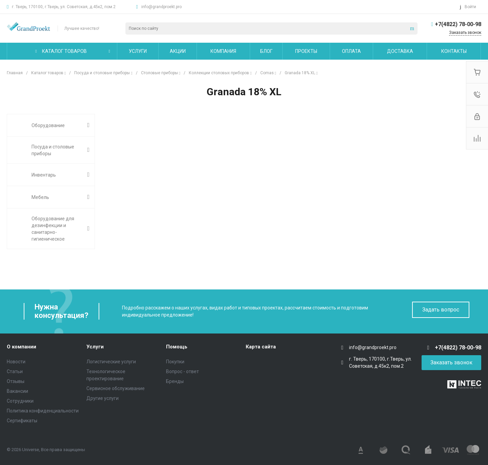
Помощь (176, 347)
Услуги (95, 347)
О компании (21, 347)
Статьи (15, 371)
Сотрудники (20, 401)
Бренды (175, 381)
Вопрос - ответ (182, 371)
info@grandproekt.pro (161, 6)
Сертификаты (22, 420)
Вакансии (17, 391)
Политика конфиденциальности (43, 410)
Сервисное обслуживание (115, 388)
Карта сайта (261, 347)
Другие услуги (102, 398)
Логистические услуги (111, 361)
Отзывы (15, 381)
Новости (16, 361)
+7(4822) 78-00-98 (458, 24)
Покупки (175, 361)
